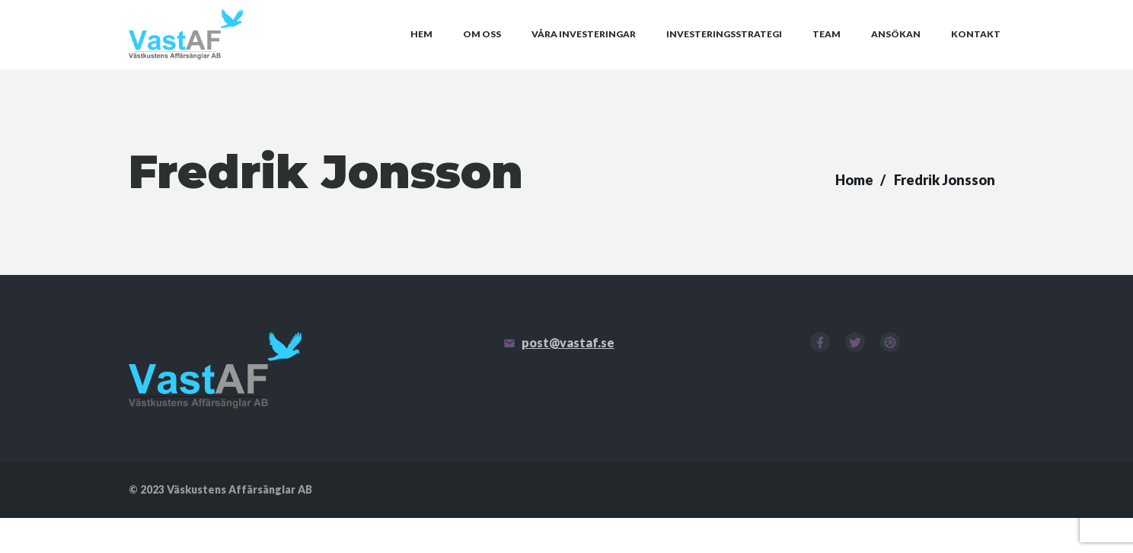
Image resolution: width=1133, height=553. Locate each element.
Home (854, 214)
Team (826, 52)
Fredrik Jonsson (944, 214)
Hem (421, 52)
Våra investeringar (583, 52)
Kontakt (976, 52)
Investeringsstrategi (724, 52)
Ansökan (896, 52)
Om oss (482, 52)
